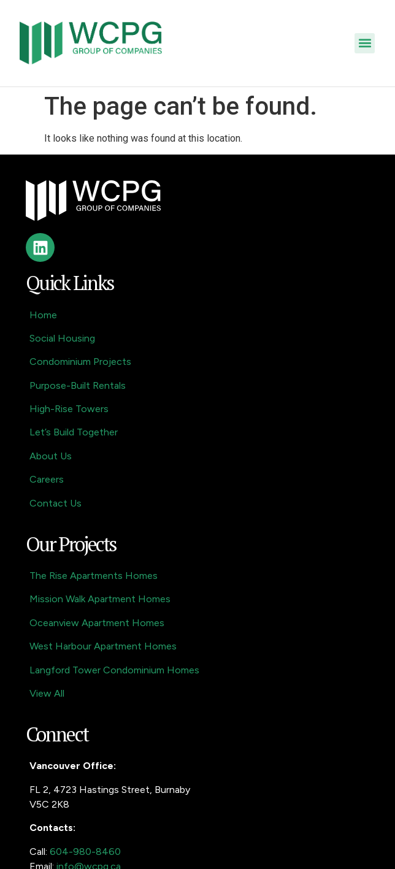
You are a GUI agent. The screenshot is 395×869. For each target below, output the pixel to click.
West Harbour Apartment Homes (103, 646)
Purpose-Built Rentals (77, 385)
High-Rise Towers (69, 409)
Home (43, 315)
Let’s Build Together (73, 432)
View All (46, 693)
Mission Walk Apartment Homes (100, 599)
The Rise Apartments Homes (93, 575)
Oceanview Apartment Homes (96, 623)
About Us (50, 456)
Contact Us (55, 503)
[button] (365, 43)
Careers (46, 479)
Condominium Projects (80, 361)
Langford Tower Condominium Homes (114, 670)
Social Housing (62, 338)
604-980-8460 (85, 851)
